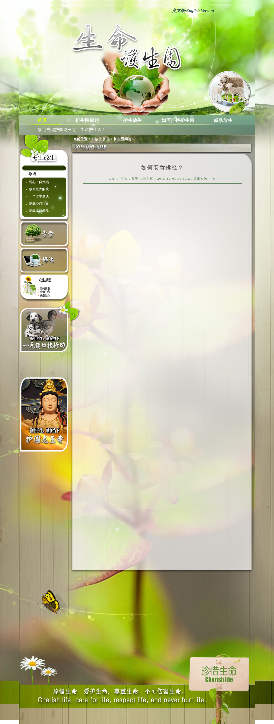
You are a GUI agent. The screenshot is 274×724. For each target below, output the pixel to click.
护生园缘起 (87, 120)
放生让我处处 (39, 210)
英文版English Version (193, 10)
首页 (42, 120)
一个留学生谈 (39, 196)
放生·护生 (102, 139)
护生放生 (132, 120)
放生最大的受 (39, 189)
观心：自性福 (39, 182)
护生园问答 (122, 139)
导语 (33, 174)
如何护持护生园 (177, 120)
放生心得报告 (39, 203)
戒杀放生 (223, 120)
